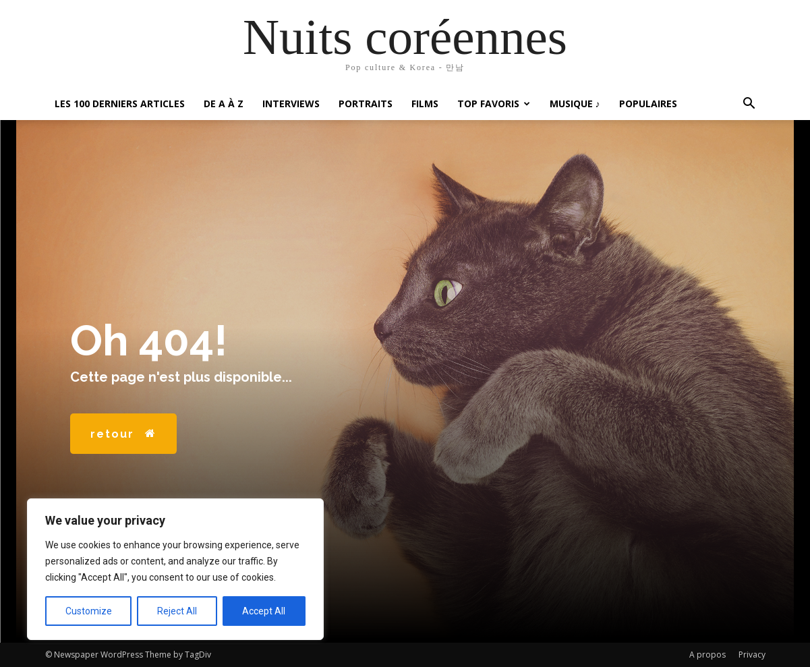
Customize (88, 611)
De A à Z (223, 103)
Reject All (177, 611)
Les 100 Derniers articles (120, 103)
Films (424, 103)
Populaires (648, 103)
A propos (707, 654)
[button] (749, 104)
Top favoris (493, 103)
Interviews (291, 103)
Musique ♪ (575, 103)
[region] (175, 569)
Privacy (752, 654)
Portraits (366, 103)
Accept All (263, 611)
